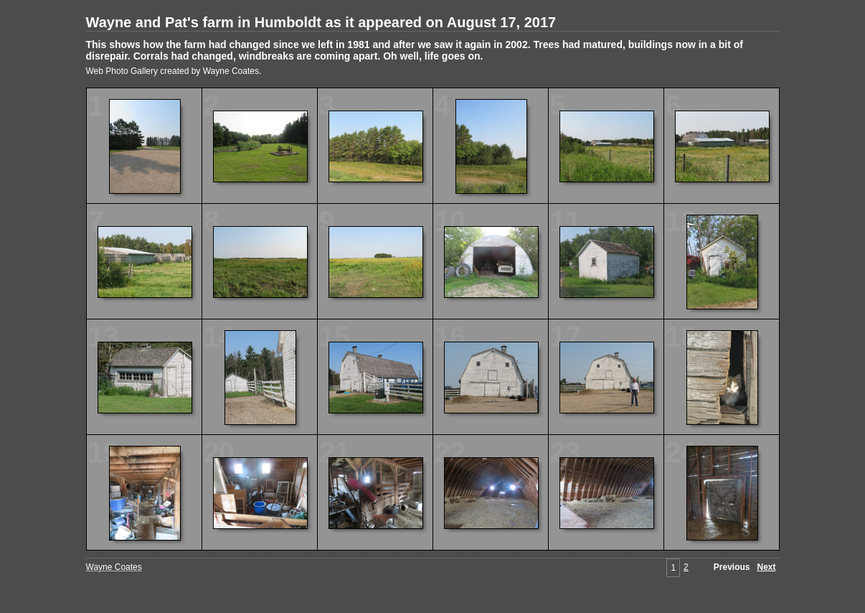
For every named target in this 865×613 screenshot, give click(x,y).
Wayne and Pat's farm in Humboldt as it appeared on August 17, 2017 (321, 22)
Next (766, 567)
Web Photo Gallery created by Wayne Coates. (174, 71)
